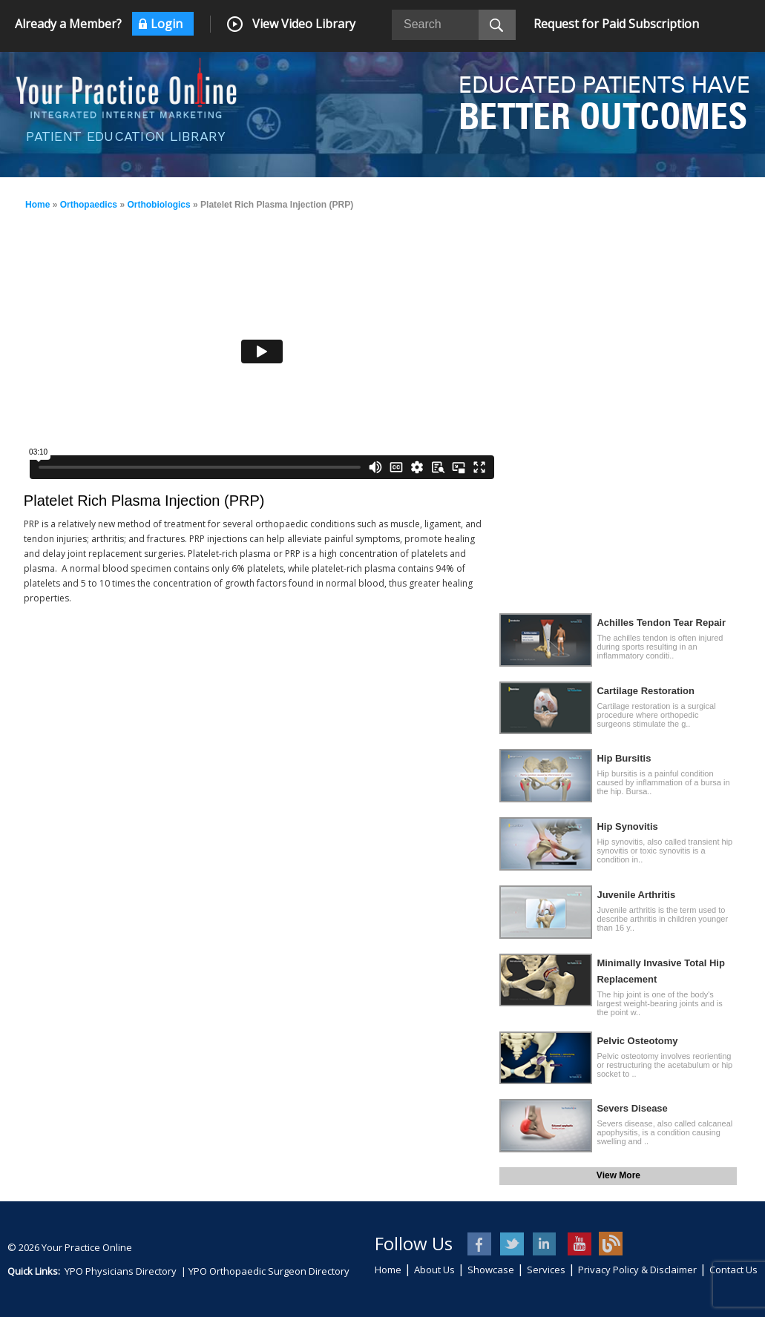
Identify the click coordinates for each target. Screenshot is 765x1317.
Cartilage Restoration (645, 690)
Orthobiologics (158, 204)
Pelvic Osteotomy (637, 1040)
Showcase (490, 1269)
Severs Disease (632, 1108)
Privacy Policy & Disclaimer (637, 1269)
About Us (434, 1269)
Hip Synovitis (627, 826)
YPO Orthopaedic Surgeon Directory (268, 1271)
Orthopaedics (88, 204)
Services (546, 1269)
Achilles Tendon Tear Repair (661, 622)
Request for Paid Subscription (616, 24)
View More (618, 1175)
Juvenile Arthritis (636, 894)
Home (37, 204)
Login (167, 24)
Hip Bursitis (624, 758)
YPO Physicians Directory (121, 1271)
